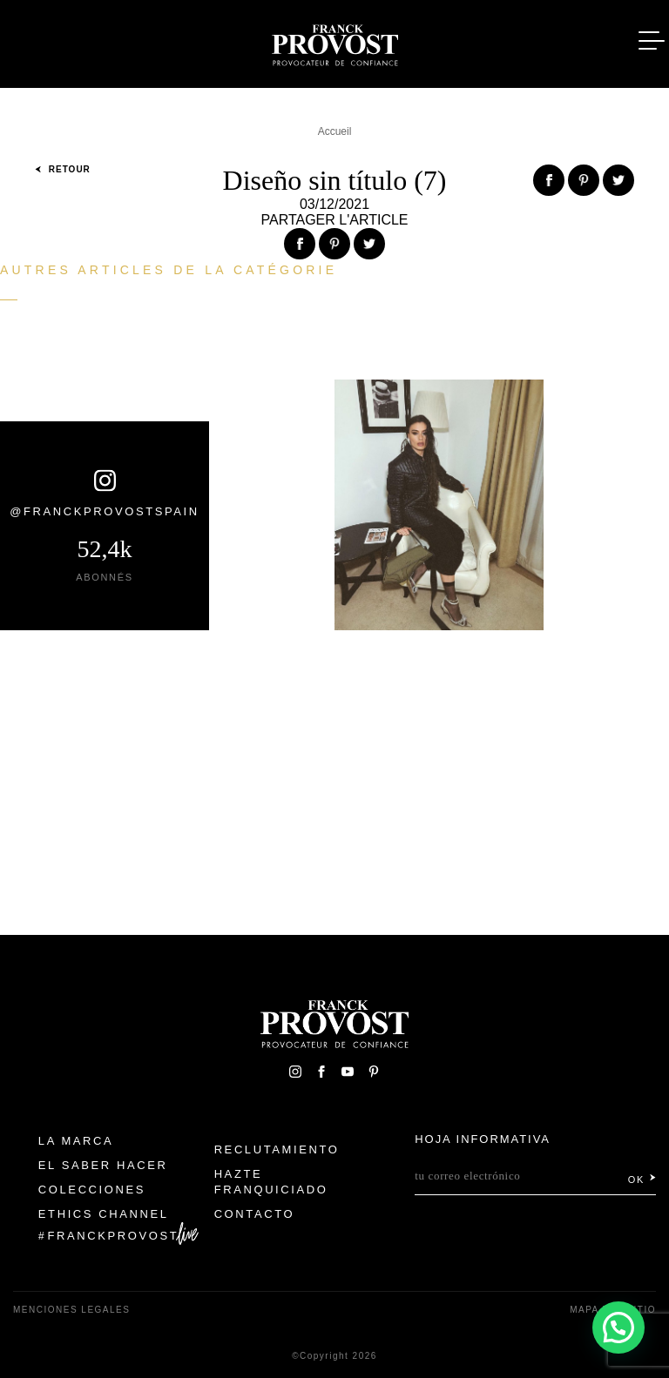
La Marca (76, 1140)
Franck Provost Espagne (334, 41)
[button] (618, 1327)
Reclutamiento (277, 1149)
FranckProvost (113, 1235)
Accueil (335, 131)
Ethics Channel (103, 1213)
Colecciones (91, 1189)
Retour (63, 169)
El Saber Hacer (103, 1165)
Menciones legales (71, 1309)
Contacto (254, 1213)
